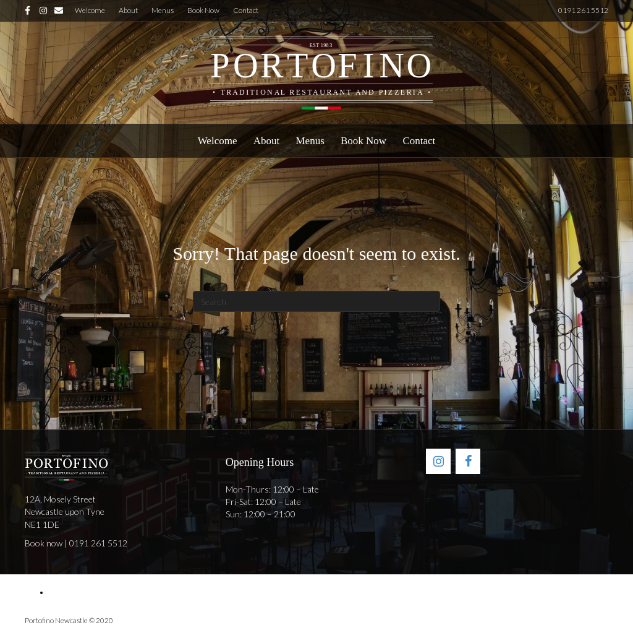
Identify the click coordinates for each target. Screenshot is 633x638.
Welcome (90, 10)
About (128, 10)
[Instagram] (438, 461)
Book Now (203, 10)
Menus (162, 10)
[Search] (316, 301)
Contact (245, 10)
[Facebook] (468, 461)
